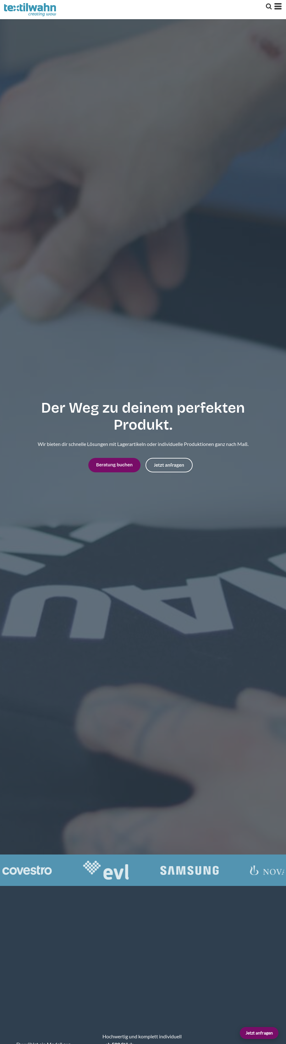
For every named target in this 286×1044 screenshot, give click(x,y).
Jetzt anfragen (259, 1033)
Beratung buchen (114, 465)
